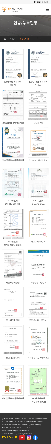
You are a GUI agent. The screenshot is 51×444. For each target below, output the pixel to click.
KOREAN (37, 2)
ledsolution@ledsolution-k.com (18, 431)
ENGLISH (45, 2)
